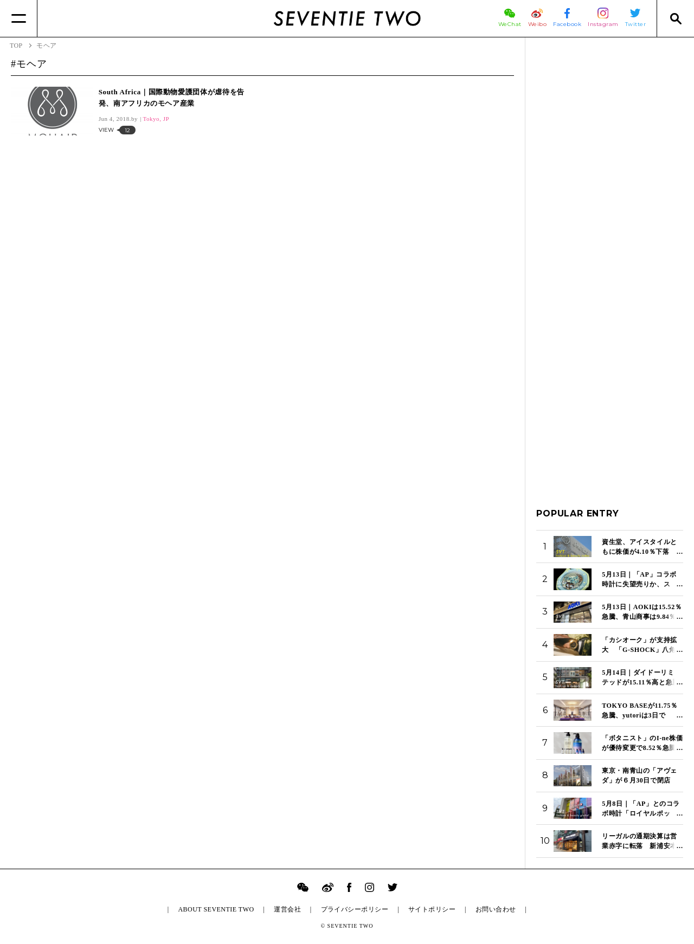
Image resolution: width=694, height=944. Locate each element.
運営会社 (287, 909)
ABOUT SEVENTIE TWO (216, 909)
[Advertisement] (609, 210)
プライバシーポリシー (355, 909)
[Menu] (18, 18)
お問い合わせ (495, 909)
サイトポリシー (431, 909)
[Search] (675, 18)
